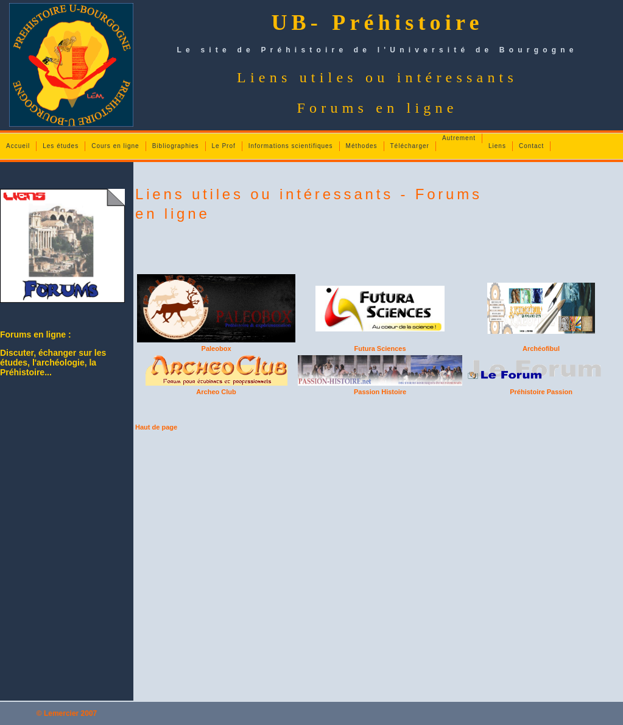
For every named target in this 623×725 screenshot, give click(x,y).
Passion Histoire (380, 391)
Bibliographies (175, 146)
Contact (531, 146)
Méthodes (362, 146)
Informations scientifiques (290, 146)
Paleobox (216, 348)
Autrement (459, 138)
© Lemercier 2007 (67, 713)
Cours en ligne (115, 146)
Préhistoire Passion (541, 391)
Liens (497, 146)
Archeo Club (216, 391)
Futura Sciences (380, 348)
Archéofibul (541, 348)
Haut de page (156, 427)
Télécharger (409, 146)
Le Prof (224, 146)
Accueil (18, 146)
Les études (61, 146)
